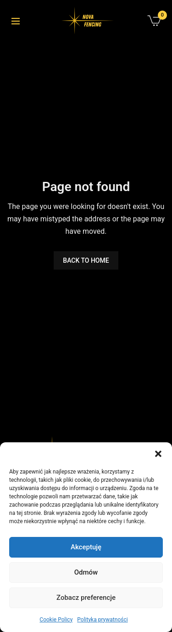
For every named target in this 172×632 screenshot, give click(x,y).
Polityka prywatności (102, 619)
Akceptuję (86, 547)
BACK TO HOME (86, 260)
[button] (158, 453)
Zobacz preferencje (86, 597)
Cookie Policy (55, 619)
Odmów (86, 572)
